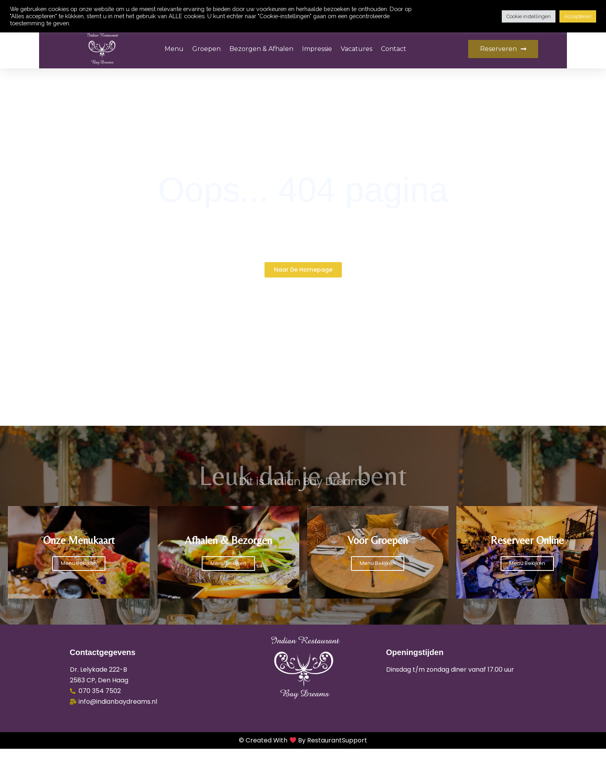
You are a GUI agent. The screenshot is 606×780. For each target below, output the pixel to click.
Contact (393, 49)
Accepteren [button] (577, 16)
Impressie (317, 49)
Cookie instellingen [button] (529, 16)
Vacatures (356, 49)
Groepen (206, 49)
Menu (174, 49)
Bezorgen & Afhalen (261, 49)
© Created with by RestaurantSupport (303, 771)
